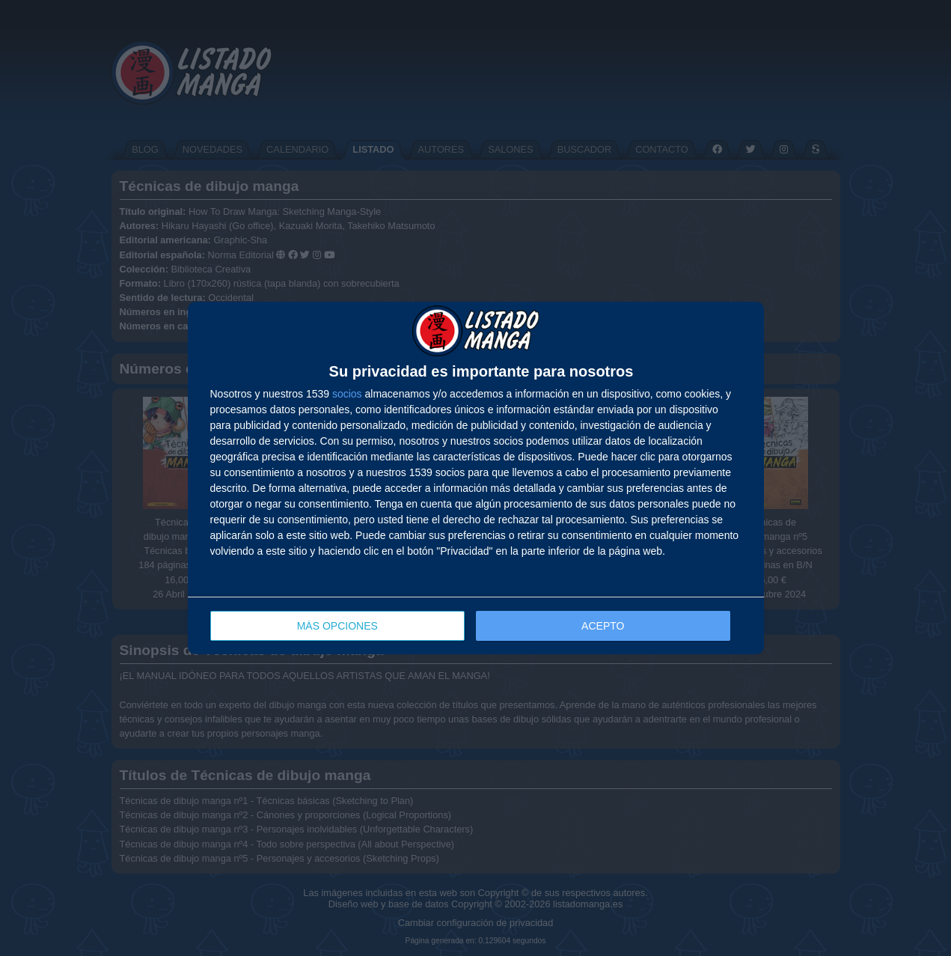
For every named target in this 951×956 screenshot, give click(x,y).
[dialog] (476, 478)
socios (347, 394)
